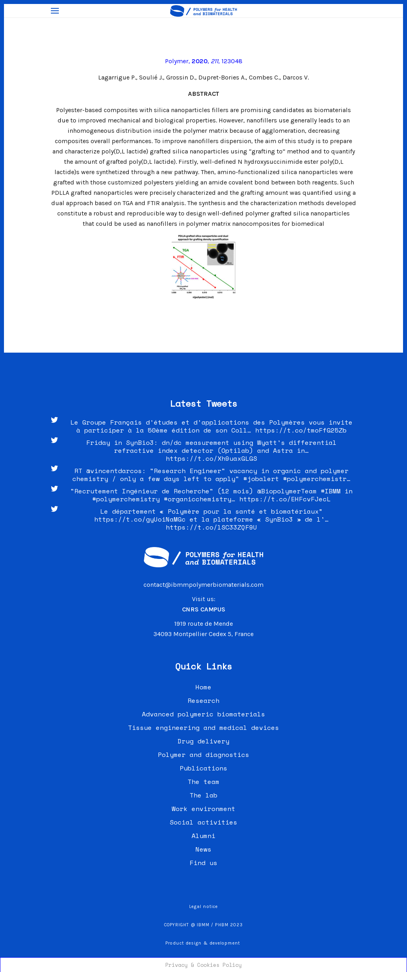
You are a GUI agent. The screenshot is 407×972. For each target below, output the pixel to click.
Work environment (203, 808)
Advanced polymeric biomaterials (203, 714)
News (203, 849)
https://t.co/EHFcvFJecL (285, 499)
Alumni (203, 835)
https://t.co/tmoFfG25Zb (301, 430)
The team (203, 781)
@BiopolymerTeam (287, 491)
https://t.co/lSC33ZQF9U (211, 527)
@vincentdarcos (114, 470)
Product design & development (203, 943)
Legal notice (203, 906)
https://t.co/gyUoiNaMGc (140, 519)
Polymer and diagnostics (203, 754)
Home (203, 687)
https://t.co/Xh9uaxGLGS (211, 458)
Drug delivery (203, 741)
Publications (203, 768)
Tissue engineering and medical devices (203, 727)
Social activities (203, 822)
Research (203, 700)
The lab (203, 795)
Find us (203, 862)
